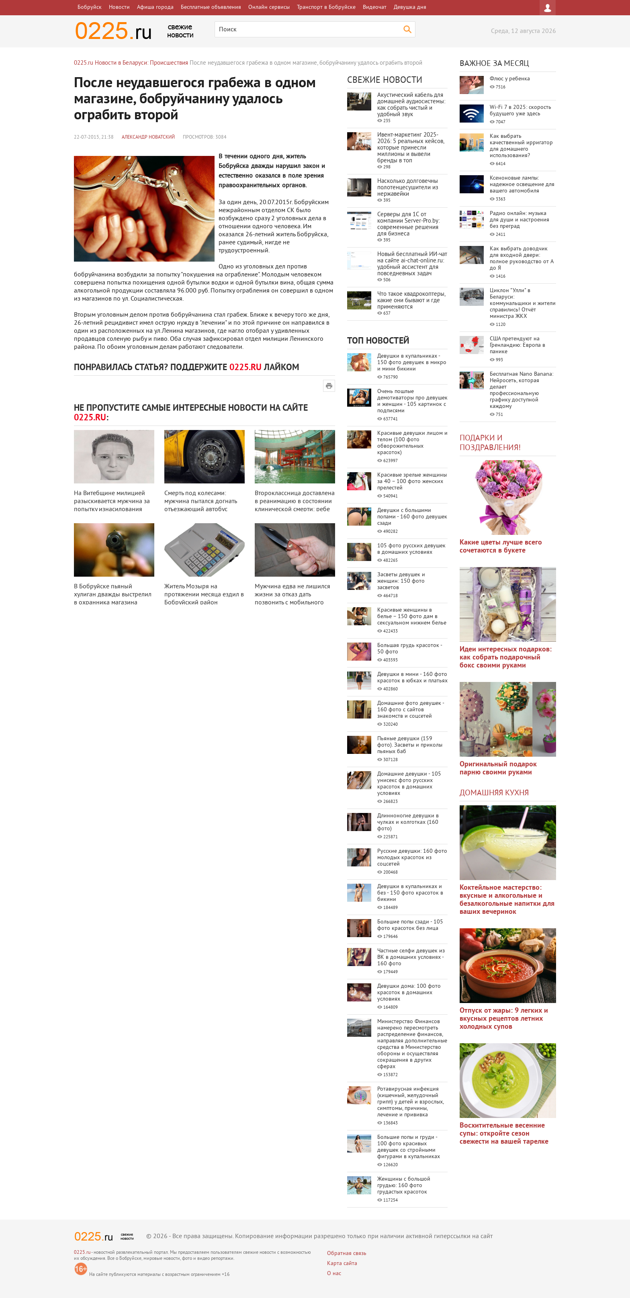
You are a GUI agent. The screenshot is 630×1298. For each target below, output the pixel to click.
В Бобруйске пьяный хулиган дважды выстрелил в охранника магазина (112, 595)
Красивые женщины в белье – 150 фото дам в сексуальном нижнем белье (411, 616)
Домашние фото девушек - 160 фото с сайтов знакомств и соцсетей (410, 710)
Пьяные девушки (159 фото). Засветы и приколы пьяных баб (409, 745)
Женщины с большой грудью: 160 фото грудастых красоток (403, 1186)
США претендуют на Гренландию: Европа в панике (517, 345)
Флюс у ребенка (510, 79)
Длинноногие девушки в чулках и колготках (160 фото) (408, 822)
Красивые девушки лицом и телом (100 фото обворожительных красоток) (412, 443)
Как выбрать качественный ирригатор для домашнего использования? (521, 146)
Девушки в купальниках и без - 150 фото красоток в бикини (410, 893)
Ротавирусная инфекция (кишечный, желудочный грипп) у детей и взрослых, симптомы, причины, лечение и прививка (410, 1102)
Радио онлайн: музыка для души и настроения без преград (519, 220)
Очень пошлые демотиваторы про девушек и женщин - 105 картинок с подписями (412, 401)
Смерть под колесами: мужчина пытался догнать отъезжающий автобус (200, 501)
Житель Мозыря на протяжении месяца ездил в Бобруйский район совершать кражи (204, 599)
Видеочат (375, 7)
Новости (119, 7)
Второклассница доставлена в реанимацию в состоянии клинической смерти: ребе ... (295, 505)
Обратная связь (346, 1253)
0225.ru (82, 1253)
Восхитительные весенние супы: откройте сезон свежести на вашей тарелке (504, 1133)
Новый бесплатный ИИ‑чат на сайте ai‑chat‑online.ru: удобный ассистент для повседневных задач (412, 264)
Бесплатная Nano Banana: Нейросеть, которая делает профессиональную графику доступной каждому (521, 390)
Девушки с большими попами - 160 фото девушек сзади (412, 517)
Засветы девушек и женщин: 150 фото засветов (401, 581)
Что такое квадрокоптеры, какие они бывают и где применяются (411, 301)
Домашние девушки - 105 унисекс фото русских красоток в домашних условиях (409, 784)
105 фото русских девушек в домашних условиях (411, 549)
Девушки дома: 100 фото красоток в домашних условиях (409, 993)
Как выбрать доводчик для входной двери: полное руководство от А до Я (521, 259)
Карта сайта (342, 1263)
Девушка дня (410, 7)
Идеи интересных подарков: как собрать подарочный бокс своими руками (506, 657)
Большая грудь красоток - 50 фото (409, 648)
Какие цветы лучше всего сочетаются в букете (501, 546)
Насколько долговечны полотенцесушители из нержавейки (407, 188)
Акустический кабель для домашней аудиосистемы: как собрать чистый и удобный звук (411, 105)
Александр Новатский (148, 138)
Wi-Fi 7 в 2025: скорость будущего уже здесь (520, 110)
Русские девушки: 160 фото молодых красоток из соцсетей (412, 858)
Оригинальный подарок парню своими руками (498, 768)
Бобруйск (90, 7)
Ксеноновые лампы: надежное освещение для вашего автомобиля (522, 184)
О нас (334, 1273)
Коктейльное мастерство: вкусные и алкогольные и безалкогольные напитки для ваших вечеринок (507, 900)
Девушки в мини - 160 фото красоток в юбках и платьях (412, 677)
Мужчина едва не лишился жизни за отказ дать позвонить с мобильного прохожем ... (292, 599)
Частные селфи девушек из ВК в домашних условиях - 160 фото (411, 957)
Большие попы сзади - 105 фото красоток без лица (410, 925)
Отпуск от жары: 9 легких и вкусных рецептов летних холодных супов (504, 1019)
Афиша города (155, 7)
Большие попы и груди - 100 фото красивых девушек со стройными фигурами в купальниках (408, 1147)
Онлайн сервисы (269, 7)
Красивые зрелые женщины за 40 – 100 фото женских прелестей (412, 481)
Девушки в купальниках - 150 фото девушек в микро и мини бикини (411, 363)
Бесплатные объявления (211, 7)
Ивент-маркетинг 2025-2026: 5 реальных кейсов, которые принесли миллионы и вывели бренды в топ (410, 148)
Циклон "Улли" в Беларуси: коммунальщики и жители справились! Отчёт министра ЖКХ (523, 303)
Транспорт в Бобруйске (326, 7)
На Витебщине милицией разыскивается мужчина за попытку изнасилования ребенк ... (112, 505)
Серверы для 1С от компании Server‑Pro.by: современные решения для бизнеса (408, 224)
